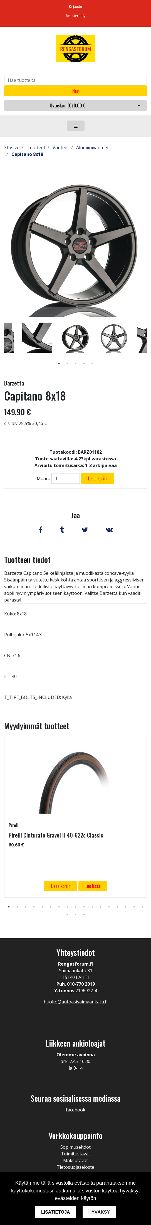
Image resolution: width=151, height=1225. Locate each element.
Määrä (43, 478)
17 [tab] (142, 907)
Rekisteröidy (75, 15)
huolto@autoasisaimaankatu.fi (75, 1002)
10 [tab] (84, 907)
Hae (75, 90)
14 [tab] (117, 907)
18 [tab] (67, 914)
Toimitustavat (75, 1154)
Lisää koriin (97, 478)
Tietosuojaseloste (75, 1167)
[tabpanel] (76, 337)
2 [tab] (67, 363)
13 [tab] (109, 907)
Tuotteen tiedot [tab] (27, 559)
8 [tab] (67, 907)
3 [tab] (75, 363)
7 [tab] (59, 907)
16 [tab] (134, 907)
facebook (75, 1110)
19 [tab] (75, 914)
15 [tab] (125, 907)
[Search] (75, 80)
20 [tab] (84, 914)
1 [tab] (59, 363)
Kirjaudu (75, 6)
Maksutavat (75, 1160)
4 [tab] (84, 363)
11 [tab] (92, 907)
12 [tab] (100, 907)
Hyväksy (99, 1212)
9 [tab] (75, 907)
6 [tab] (50, 907)
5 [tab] (92, 363)
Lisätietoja (55, 1212)
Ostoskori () (67, 105)
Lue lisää (92, 886)
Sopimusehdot (75, 1147)
